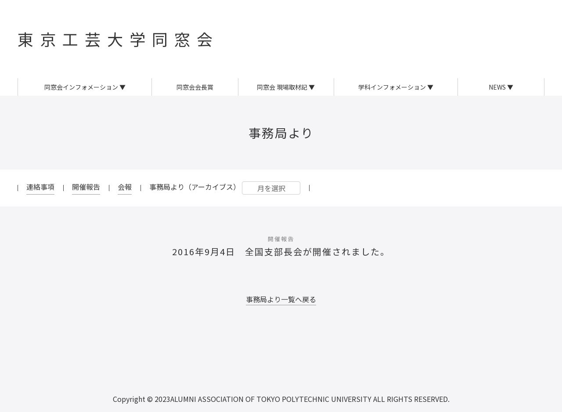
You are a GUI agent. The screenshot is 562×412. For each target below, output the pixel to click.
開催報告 (86, 186)
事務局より (281, 132)
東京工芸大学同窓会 (118, 38)
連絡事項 (40, 186)
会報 (125, 186)
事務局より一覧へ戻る (281, 299)
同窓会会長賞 (195, 87)
